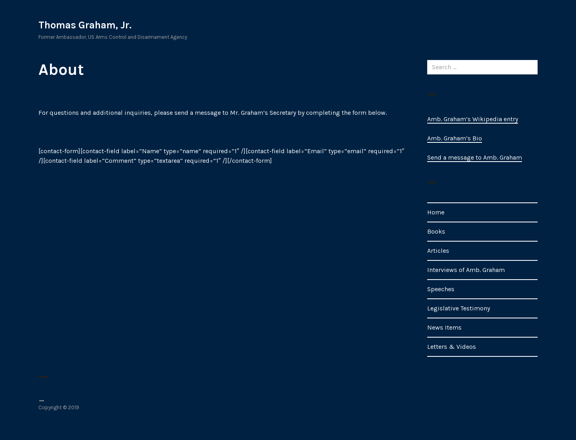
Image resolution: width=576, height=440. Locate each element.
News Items (444, 327)
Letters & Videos (451, 346)
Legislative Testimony (458, 308)
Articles (438, 250)
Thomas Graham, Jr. (85, 25)
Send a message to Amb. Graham (474, 157)
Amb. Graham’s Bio (454, 138)
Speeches (440, 289)
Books (436, 231)
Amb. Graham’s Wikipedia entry (472, 119)
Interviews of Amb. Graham (466, 270)
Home (435, 212)
